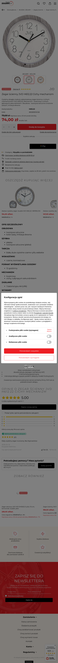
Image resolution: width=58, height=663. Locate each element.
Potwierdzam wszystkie (29, 351)
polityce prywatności (19, 311)
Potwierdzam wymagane (29, 358)
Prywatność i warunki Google (43, 313)
